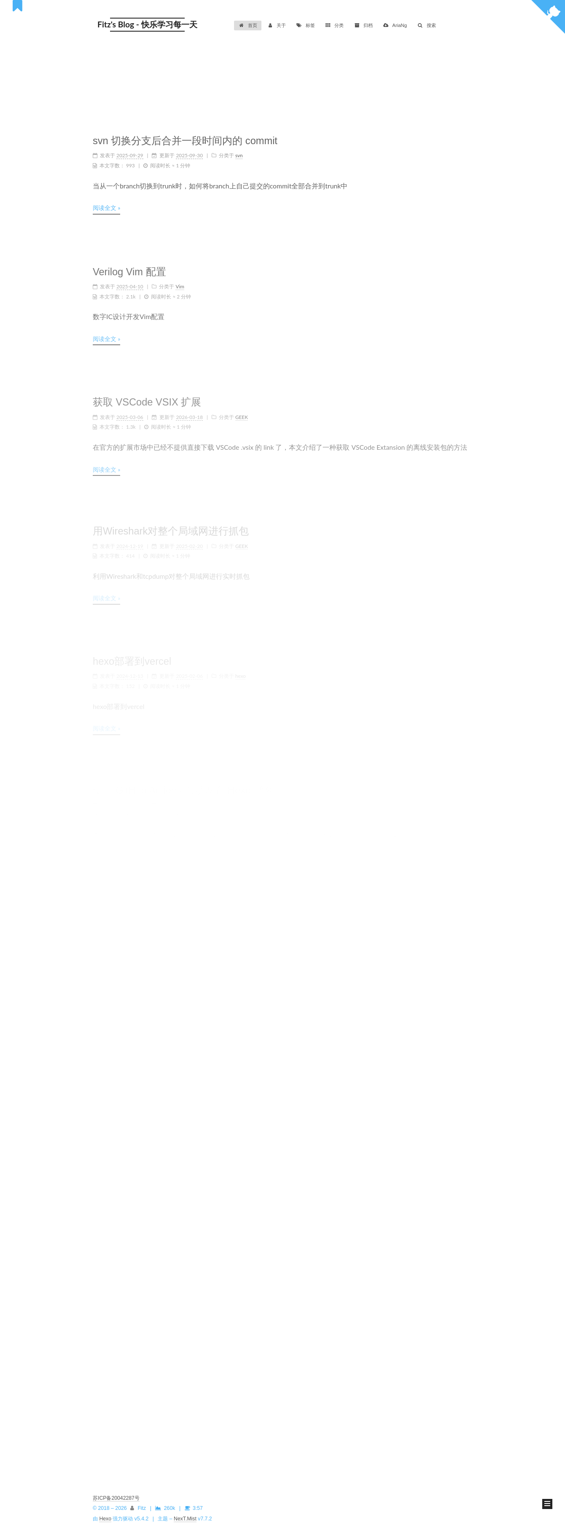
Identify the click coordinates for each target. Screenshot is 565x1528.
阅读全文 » (106, 205)
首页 (247, 25)
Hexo (105, 1519)
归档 (363, 25)
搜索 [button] (426, 25)
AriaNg (395, 25)
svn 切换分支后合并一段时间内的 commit (185, 138)
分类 (334, 25)
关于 (276, 25)
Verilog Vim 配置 (129, 267)
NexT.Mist (185, 1519)
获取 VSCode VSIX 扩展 (147, 396)
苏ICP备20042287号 (116, 1498)
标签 (305, 25)
